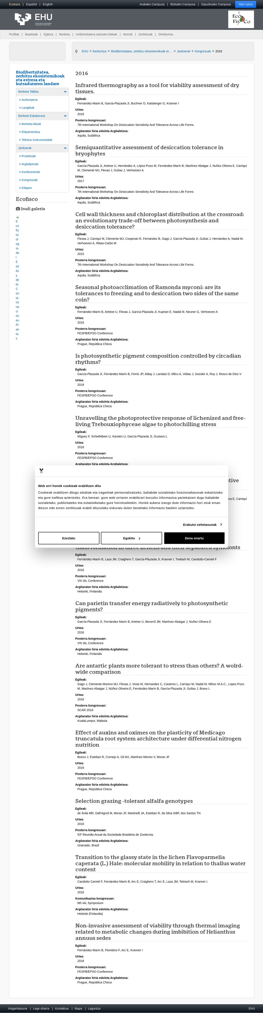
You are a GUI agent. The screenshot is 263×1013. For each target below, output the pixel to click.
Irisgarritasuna (17, 1008)
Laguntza (94, 1008)
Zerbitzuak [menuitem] (145, 34)
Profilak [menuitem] (14, 34)
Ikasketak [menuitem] (31, 34)
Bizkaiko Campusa (182, 4)
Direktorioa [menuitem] (165, 34)
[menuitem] (14, 4)
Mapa (78, 1008)
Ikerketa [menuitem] (64, 34)
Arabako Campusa (152, 4)
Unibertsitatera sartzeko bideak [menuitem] (96, 34)
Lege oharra (41, 1008)
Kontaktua (62, 1008)
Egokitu (131, 538)
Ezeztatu (68, 538)
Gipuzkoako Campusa (216, 4)
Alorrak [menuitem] (127, 34)
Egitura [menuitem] (48, 34)
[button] (17, 278)
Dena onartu (194, 538)
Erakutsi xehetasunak (200, 524)
